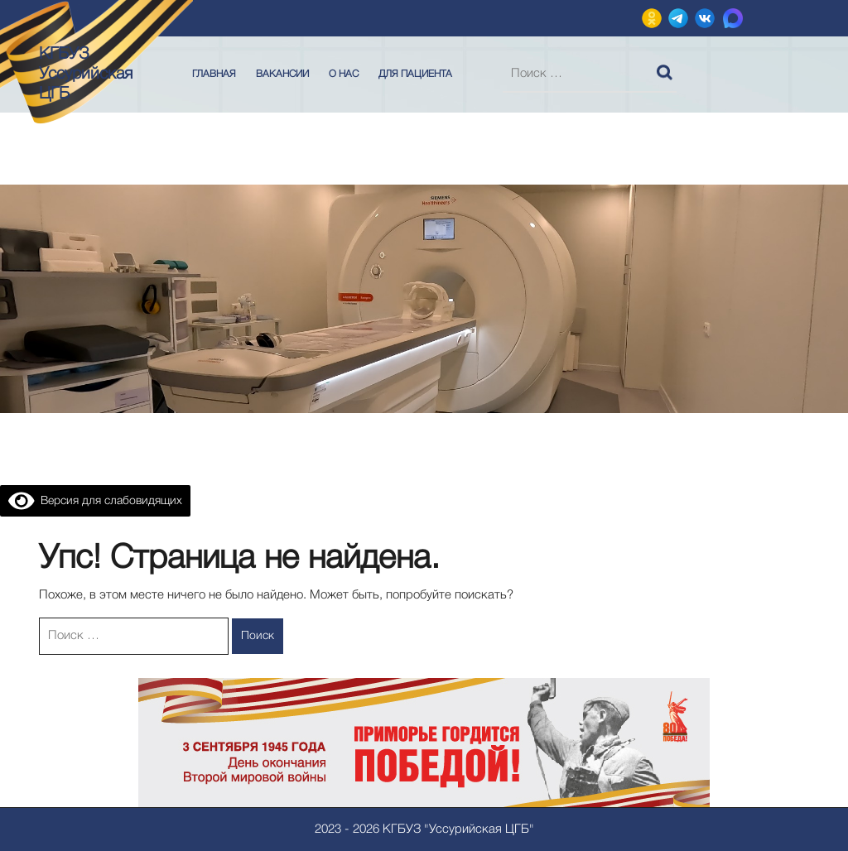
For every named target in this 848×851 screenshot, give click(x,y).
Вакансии (282, 74)
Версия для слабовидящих (95, 501)
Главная (214, 74)
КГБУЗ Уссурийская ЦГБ (85, 74)
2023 (328, 829)
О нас (344, 74)
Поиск (667, 68)
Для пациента (415, 74)
